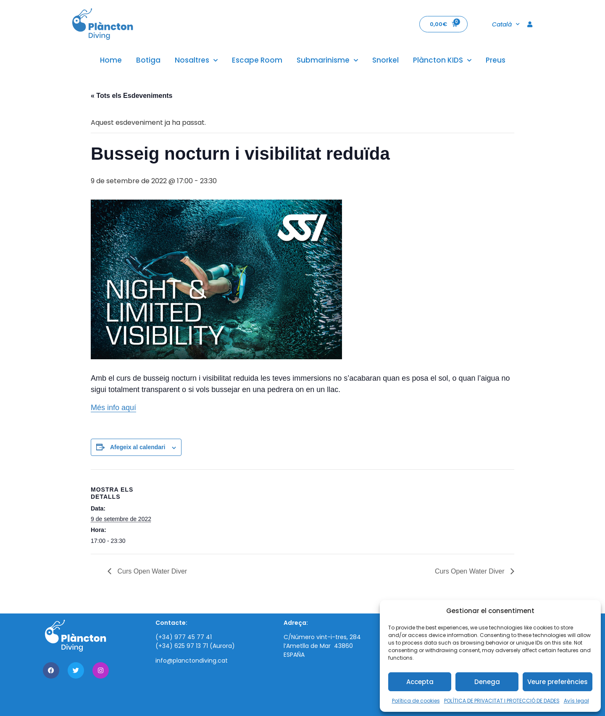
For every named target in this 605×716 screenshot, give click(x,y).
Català (506, 24)
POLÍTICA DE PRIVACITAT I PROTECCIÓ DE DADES (502, 700)
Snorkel (385, 60)
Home (111, 60)
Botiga (148, 60)
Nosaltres (196, 60)
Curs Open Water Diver (151, 571)
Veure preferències (557, 681)
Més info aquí (113, 407)
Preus (495, 60)
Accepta (420, 681)
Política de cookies (416, 700)
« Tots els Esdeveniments (131, 95)
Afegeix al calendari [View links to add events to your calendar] (138, 447)
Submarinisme (327, 60)
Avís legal (576, 700)
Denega (487, 681)
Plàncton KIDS (442, 60)
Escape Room (257, 60)
